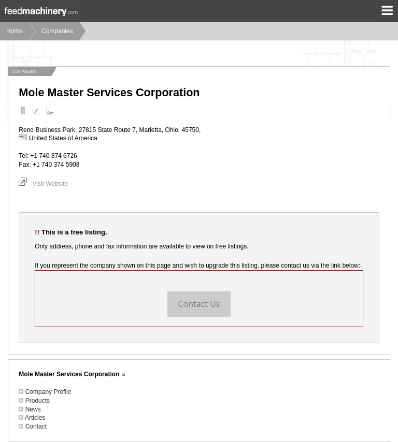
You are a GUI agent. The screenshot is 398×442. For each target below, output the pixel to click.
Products (37, 400)
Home (14, 31)
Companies (57, 31)
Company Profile (48, 391)
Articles (35, 417)
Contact (36, 426)
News (33, 409)
